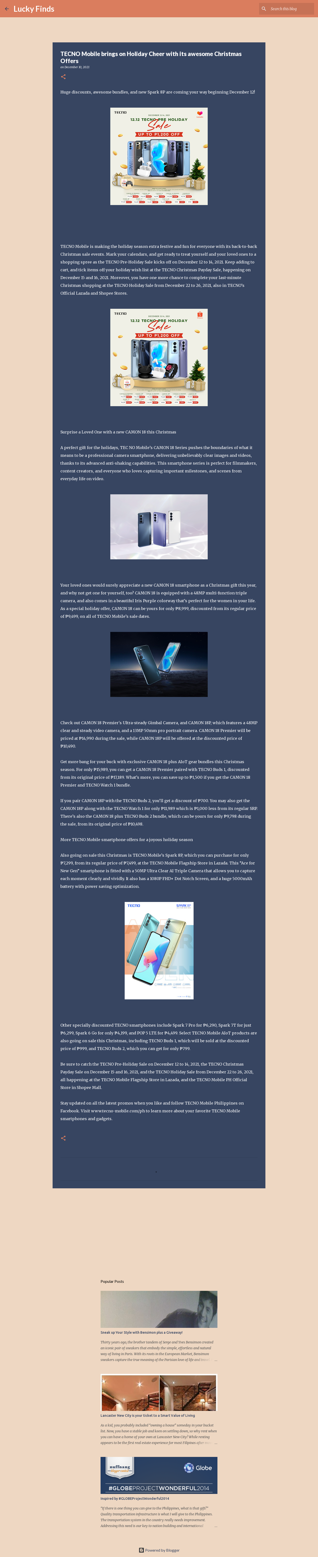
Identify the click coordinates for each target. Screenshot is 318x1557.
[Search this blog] (288, 9)
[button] (63, 77)
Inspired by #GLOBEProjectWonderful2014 (135, 1499)
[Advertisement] (159, 1230)
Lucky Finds (34, 8)
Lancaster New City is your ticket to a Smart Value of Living (148, 1415)
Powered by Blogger (159, 1550)
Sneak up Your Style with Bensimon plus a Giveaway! (142, 1332)
